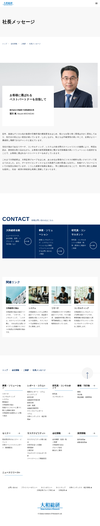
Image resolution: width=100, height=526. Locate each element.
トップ (4, 44)
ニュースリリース (10, 472)
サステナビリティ (35, 433)
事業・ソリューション (11, 387)
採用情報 (81, 433)
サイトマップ (61, 487)
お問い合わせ (13, 487)
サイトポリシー (46, 487)
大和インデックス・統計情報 (80, 487)
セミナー (6, 433)
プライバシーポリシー (29, 487)
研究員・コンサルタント (61, 387)
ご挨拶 (23, 44)
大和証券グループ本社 (46, 490)
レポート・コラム (35, 386)
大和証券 (63, 490)
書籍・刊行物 (83, 386)
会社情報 (14, 44)
